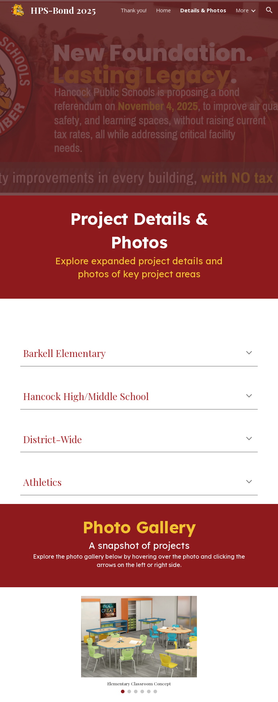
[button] (269, 10)
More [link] (242, 10)
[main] (139, 247)
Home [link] (163, 10)
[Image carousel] (139, 644)
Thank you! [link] (134, 10)
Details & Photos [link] (203, 10)
